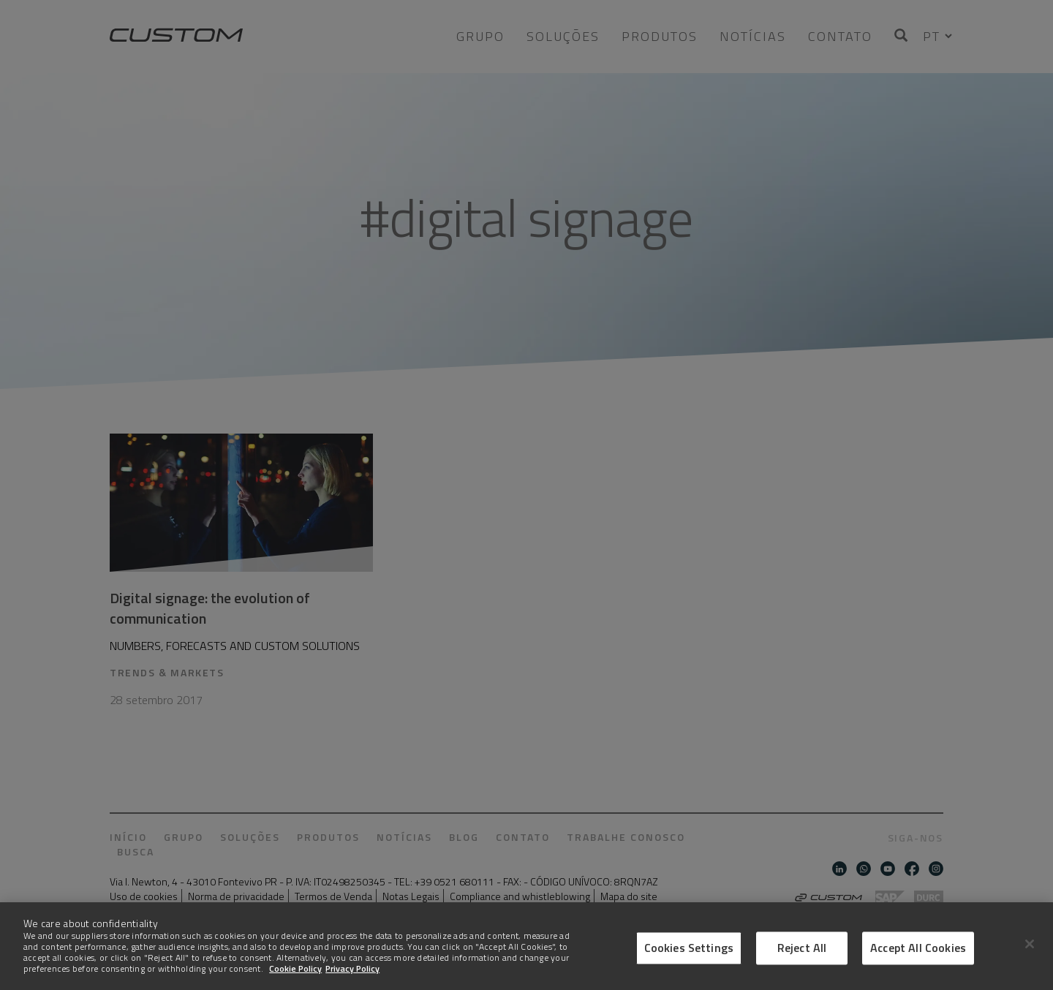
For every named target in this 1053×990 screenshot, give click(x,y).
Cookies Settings (689, 969)
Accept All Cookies (918, 969)
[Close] (1030, 965)
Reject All (802, 969)
